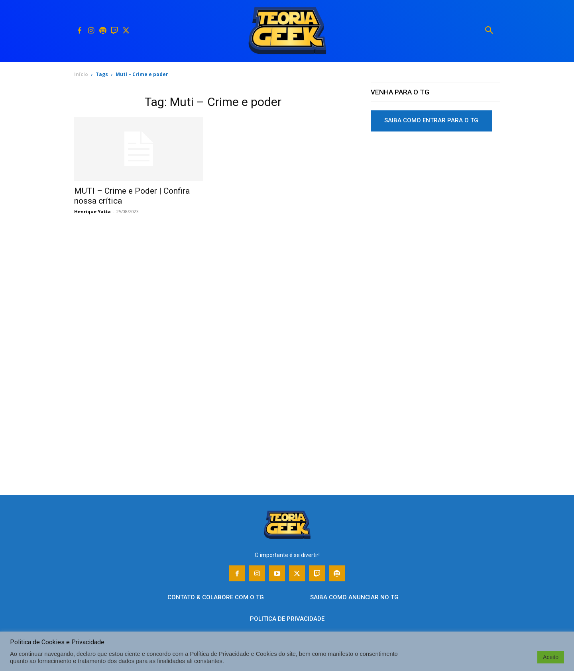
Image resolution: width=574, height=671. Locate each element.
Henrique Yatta (92, 211)
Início (81, 74)
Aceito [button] (550, 657)
